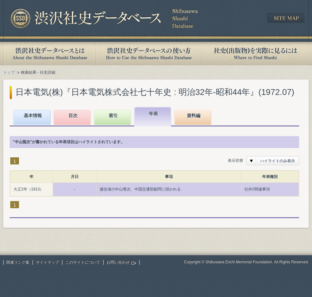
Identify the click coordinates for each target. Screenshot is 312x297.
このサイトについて (82, 262)
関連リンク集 (17, 262)
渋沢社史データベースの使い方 (149, 53)
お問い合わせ (118, 262)
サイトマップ (47, 262)
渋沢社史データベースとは (49, 53)
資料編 (193, 115)
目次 (73, 115)
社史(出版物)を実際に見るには (255, 53)
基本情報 (33, 115)
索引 (113, 115)
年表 (153, 113)
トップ (9, 72)
